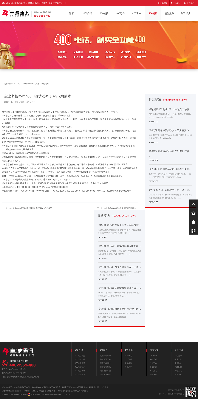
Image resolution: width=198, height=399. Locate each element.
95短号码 (153, 359)
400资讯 (152, 13)
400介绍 (88, 13)
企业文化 (178, 359)
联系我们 (189, 3)
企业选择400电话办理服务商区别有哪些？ (121, 208)
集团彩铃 (153, 367)
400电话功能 (80, 359)
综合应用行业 (105, 374)
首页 (19, 84)
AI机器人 (153, 371)
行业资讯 (128, 359)
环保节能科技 (105, 363)
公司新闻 (128, 356)
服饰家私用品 (105, 367)
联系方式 (178, 374)
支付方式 (178, 371)
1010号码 (153, 356)
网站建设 (84, 391)
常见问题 (35, 84)
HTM (68, 394)
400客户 (136, 13)
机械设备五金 (105, 356)
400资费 (104, 13)
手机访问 (175, 3)
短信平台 (153, 363)
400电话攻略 (80, 371)
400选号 (120, 13)
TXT (63, 394)
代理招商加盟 (105, 371)
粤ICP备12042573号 (18, 394)
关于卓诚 (185, 13)
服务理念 (178, 363)
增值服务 (169, 13)
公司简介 (178, 356)
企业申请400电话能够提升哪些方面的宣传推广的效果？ (31, 208)
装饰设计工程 (105, 359)
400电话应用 (80, 367)
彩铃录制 (128, 367)
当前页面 (45, 84)
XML (60, 394)
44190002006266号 (49, 394)
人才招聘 (178, 367)
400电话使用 (80, 374)
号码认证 (153, 374)
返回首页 (163, 3)
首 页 (71, 13)
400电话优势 (80, 363)
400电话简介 (80, 356)
